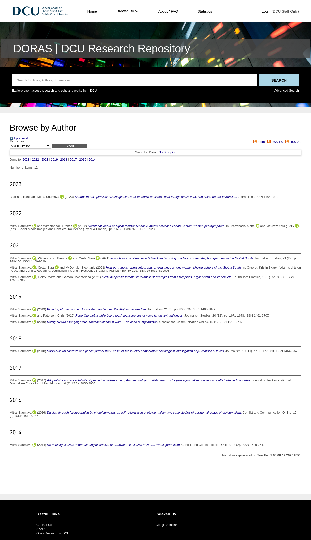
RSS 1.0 (274, 142)
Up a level (19, 138)
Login (266, 11)
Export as (17, 141)
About (40, 529)
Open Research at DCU (52, 533)
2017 (73, 159)
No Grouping (167, 152)
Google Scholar (166, 525)
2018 (63, 159)
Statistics (205, 11)
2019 (54, 159)
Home (92, 11)
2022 (35, 159)
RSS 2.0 (292, 142)
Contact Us (44, 525)
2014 (92, 159)
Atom (258, 142)
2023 (26, 159)
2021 (44, 159)
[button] (69, 146)
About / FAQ (168, 11)
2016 (82, 159)
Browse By (127, 11)
